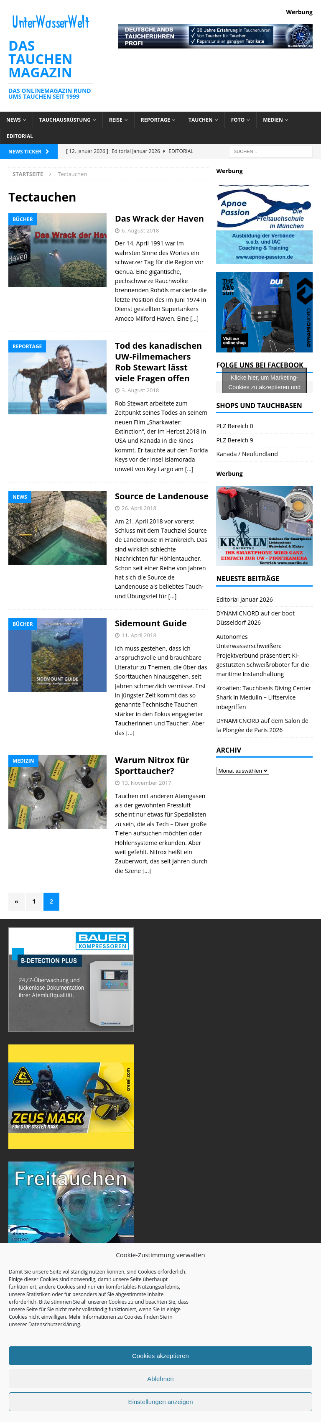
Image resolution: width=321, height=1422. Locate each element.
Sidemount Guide (151, 623)
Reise (115, 119)
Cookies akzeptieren (160, 1355)
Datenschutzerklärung (54, 1324)
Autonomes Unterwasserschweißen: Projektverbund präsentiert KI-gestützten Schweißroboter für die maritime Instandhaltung (262, 655)
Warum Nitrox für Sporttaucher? (152, 765)
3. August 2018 (140, 390)
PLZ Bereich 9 (234, 440)
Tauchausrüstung (65, 119)
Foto (238, 119)
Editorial (20, 136)
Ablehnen (160, 1378)
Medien (273, 119)
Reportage (155, 119)
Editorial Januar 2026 (244, 599)
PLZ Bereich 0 (234, 426)
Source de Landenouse (162, 496)
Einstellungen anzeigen (160, 1401)
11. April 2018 (139, 635)
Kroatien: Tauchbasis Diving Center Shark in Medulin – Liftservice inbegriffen (263, 697)
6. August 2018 (140, 230)
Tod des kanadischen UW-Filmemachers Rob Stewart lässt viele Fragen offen (158, 362)
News (13, 119)
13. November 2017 (146, 782)
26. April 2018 (139, 508)
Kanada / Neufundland (247, 454)
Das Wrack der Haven (159, 218)
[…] (194, 318)
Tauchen (201, 119)
